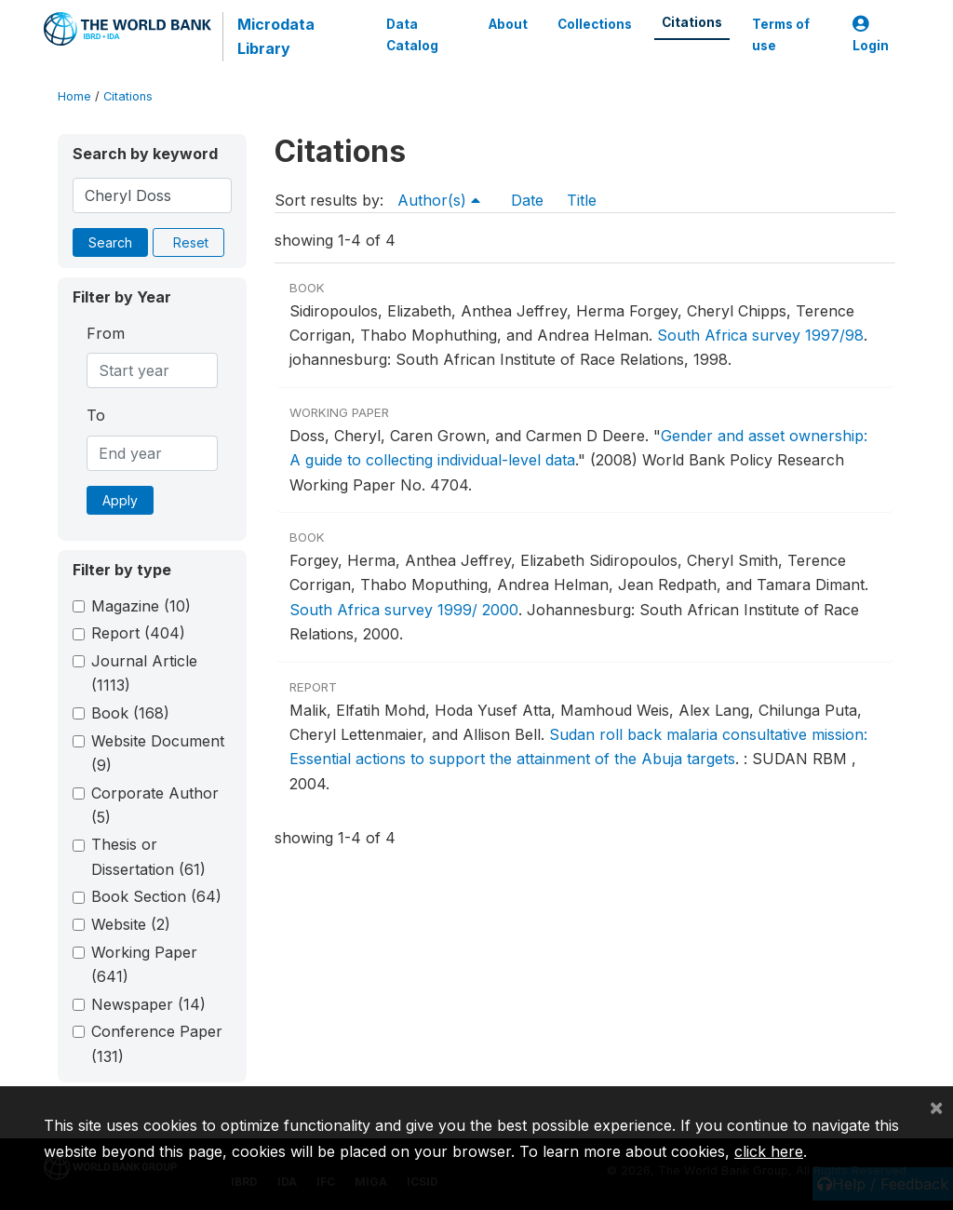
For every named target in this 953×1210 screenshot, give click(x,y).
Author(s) (438, 200)
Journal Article (144, 673)
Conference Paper (156, 1043)
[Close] (936, 1107)
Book (130, 713)
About (508, 24)
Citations (692, 22)
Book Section (156, 896)
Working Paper (144, 964)
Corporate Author (155, 805)
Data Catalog (412, 34)
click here (768, 1151)
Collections (594, 24)
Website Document (157, 753)
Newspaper (148, 1004)
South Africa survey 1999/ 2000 (403, 609)
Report (138, 633)
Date (527, 200)
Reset (190, 242)
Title (582, 200)
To (96, 415)
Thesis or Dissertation (148, 856)
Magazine (141, 606)
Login (870, 35)
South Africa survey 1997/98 (760, 335)
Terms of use (781, 34)
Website (130, 924)
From (106, 333)
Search (110, 242)
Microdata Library (276, 36)
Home (74, 96)
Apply (120, 500)
